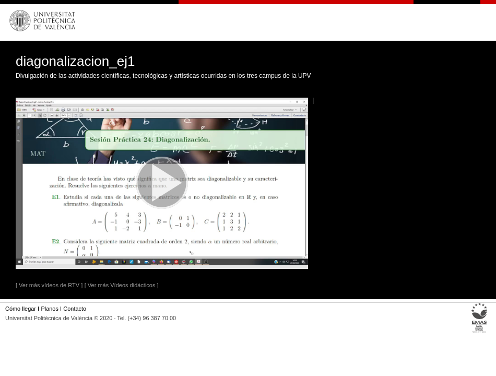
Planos (49, 309)
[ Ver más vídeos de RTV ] (49, 285)
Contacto (74, 309)
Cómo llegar (20, 309)
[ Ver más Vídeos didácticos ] (122, 285)
